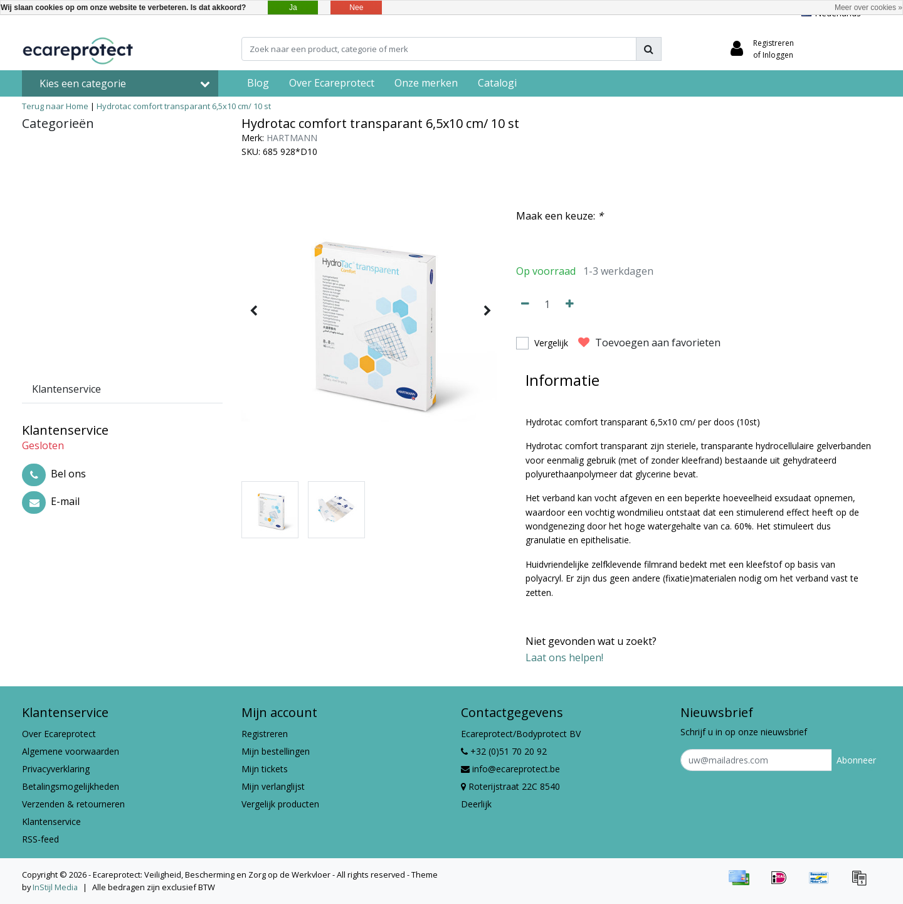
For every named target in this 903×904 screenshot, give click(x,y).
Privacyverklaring (56, 769)
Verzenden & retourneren (73, 804)
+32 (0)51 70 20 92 (504, 751)
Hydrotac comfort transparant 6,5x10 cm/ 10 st (184, 106)
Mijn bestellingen (275, 751)
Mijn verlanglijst (273, 786)
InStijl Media (55, 887)
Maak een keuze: (559, 216)
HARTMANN (292, 138)
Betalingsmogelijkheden (70, 786)
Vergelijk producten (280, 804)
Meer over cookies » (868, 7)
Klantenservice (51, 821)
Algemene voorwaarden (70, 751)
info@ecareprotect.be (510, 769)
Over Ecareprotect (59, 734)
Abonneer (856, 760)
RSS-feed (40, 839)
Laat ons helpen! (564, 657)
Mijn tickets (264, 769)
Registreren (264, 734)
